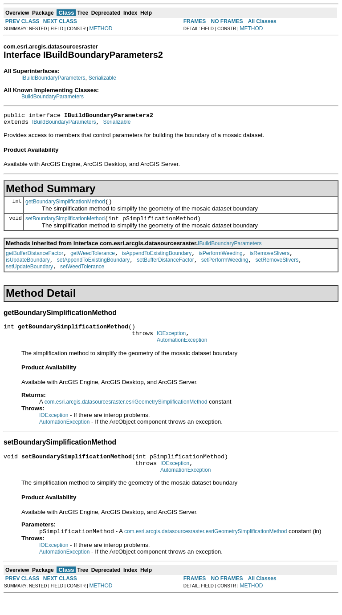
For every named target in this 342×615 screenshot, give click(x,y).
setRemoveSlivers (277, 268)
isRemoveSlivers (269, 260)
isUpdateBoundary (28, 268)
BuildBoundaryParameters (52, 96)
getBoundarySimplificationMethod (65, 205)
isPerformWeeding (220, 260)
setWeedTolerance (82, 276)
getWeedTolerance (92, 260)
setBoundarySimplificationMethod (65, 224)
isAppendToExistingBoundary (156, 260)
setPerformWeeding (224, 268)
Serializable (102, 78)
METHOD (101, 28)
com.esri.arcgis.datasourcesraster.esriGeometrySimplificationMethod (126, 415)
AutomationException (182, 353)
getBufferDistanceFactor (34, 260)
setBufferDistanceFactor (165, 268)
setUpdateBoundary (29, 276)
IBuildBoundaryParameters (53, 78)
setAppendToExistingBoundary (93, 268)
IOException (171, 345)
